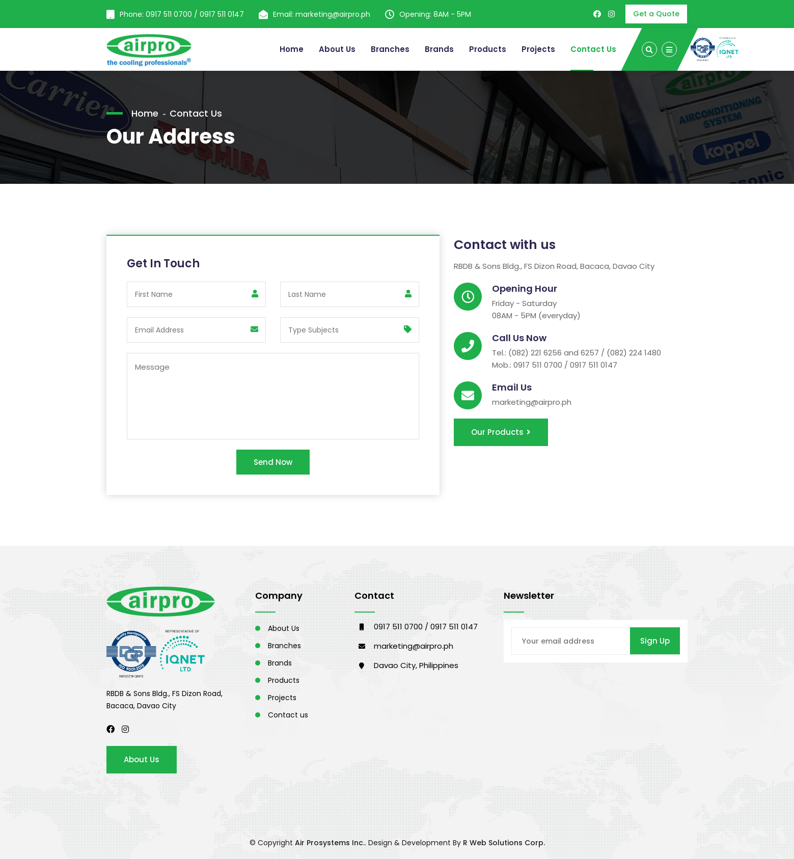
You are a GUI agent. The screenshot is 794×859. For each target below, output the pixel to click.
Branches (390, 49)
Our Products (501, 432)
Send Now (273, 462)
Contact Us (593, 49)
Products (487, 49)
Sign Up (655, 640)
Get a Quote (656, 14)
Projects (538, 49)
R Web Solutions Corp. (504, 843)
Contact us (288, 715)
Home (292, 49)
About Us (337, 49)
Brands (439, 49)
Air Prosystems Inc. (330, 843)
